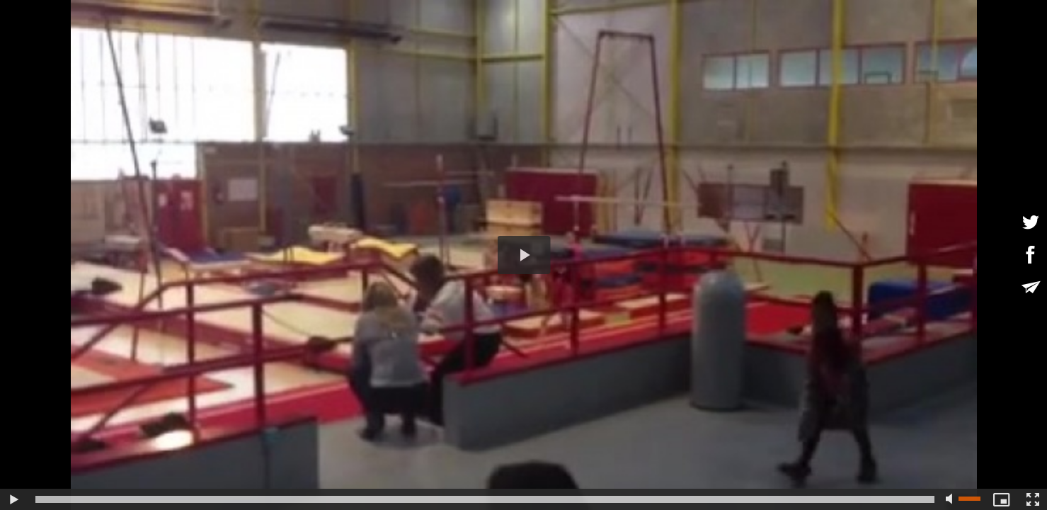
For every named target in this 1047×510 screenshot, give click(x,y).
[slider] (484, 499)
